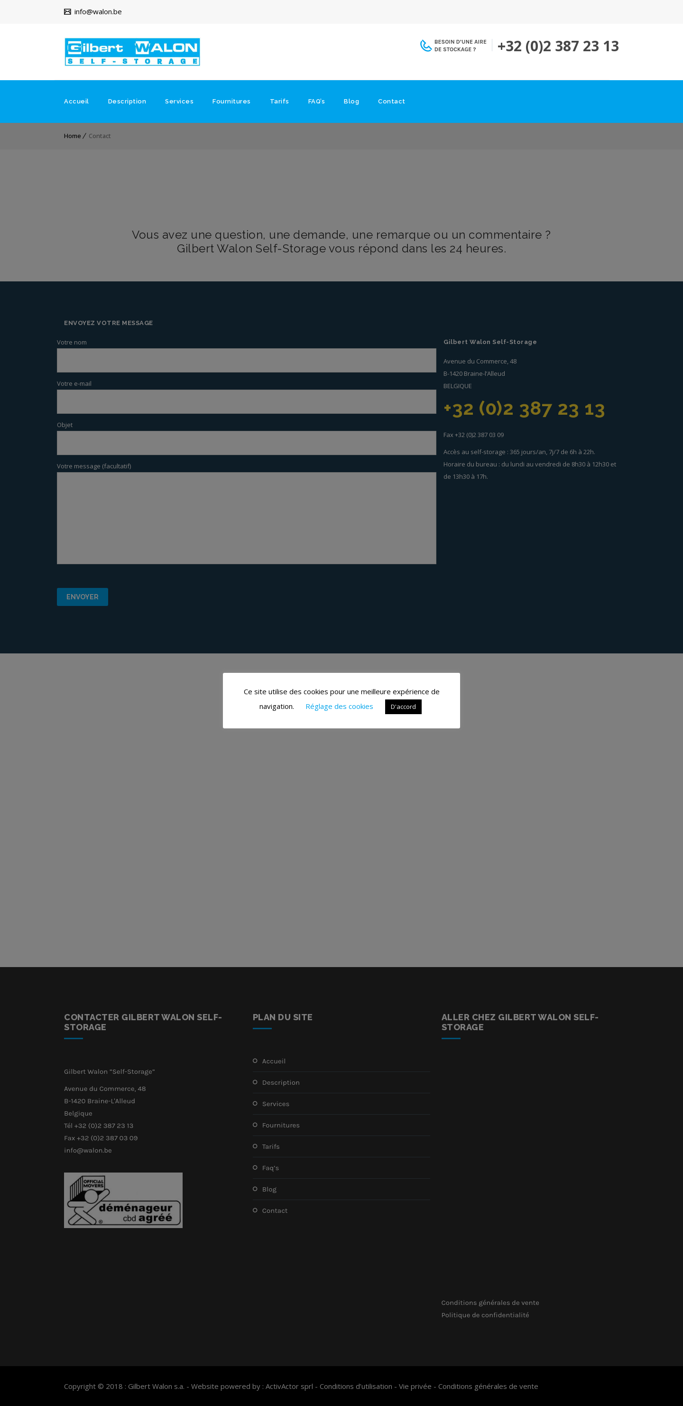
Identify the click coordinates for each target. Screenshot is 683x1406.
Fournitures (231, 101)
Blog (351, 101)
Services (179, 101)
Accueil (76, 101)
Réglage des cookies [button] (339, 706)
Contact (392, 101)
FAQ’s (316, 101)
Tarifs (279, 101)
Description (127, 101)
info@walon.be (98, 12)
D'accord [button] (403, 706)
